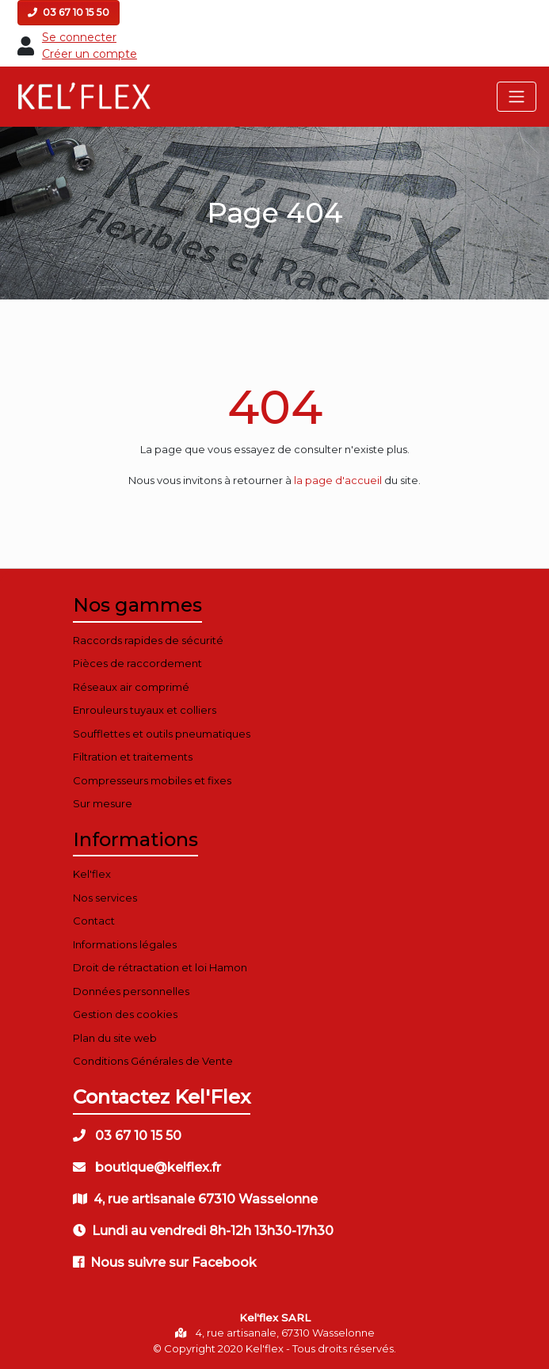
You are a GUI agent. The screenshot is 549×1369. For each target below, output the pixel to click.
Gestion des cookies (125, 1014)
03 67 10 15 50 (68, 12)
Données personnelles (131, 991)
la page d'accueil (338, 480)
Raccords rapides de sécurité (148, 640)
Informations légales (125, 944)
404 (274, 407)
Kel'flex (92, 874)
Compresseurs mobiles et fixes (152, 780)
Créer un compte (89, 54)
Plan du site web (115, 1038)
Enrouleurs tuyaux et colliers (144, 710)
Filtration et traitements (133, 756)
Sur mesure (102, 803)
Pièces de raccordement (137, 663)
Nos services (105, 897)
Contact (94, 920)
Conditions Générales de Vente (153, 1060)
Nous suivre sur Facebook (165, 1262)
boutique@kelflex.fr (147, 1167)
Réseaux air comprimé (131, 687)
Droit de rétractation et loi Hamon (160, 967)
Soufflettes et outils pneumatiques (161, 733)
